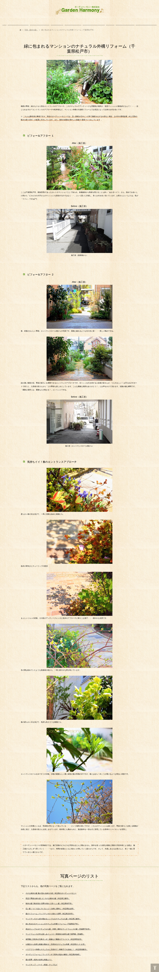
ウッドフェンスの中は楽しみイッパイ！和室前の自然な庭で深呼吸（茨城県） (55, 932)
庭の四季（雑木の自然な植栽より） (39, 957)
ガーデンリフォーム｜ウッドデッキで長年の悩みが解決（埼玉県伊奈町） (53, 952)
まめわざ (71, 971)
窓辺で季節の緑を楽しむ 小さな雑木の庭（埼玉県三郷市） (48, 896)
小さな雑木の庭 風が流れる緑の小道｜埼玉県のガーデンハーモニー (51, 891)
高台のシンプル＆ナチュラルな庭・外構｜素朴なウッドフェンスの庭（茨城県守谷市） (58, 926)
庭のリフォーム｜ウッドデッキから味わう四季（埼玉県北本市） (50, 911)
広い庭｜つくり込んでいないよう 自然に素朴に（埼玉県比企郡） (50, 906)
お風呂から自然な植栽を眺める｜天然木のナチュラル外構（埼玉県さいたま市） (56, 942)
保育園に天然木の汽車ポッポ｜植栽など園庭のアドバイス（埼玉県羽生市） (54, 937)
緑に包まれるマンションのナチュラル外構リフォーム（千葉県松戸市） (52, 921)
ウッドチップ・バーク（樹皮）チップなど (41, 962)
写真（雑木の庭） (31, 27)
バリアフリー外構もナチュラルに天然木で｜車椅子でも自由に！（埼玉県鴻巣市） (57, 947)
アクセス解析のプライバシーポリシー (85, 971)
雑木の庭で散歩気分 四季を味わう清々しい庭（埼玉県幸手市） (49, 901)
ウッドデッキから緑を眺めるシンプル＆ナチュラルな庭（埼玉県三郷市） (53, 916)
